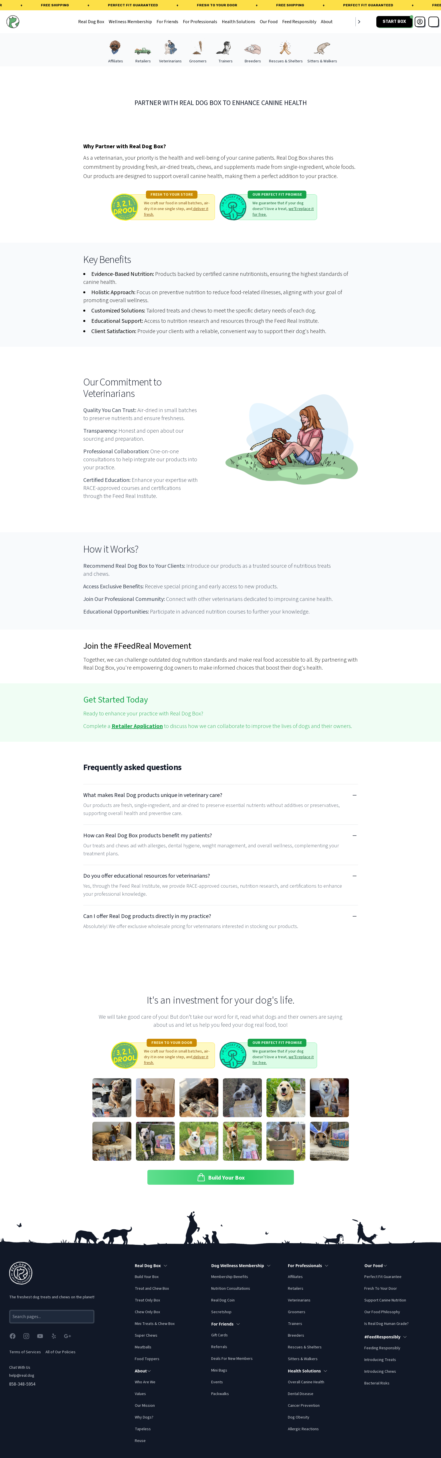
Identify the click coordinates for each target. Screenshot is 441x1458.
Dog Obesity (298, 1417)
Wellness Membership (130, 22)
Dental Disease (300, 1394)
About (327, 22)
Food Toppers (147, 1359)
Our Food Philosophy (382, 1312)
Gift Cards (219, 1335)
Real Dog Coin (223, 1300)
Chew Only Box (147, 1312)
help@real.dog (21, 1375)
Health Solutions (238, 22)
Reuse (140, 1441)
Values (140, 1394)
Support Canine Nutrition (385, 1300)
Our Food (269, 22)
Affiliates (295, 1277)
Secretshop (221, 1312)
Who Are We (145, 1382)
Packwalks (220, 1394)
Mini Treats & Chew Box (155, 1324)
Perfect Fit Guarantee (383, 1277)
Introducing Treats (380, 1360)
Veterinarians (299, 1300)
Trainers (295, 1324)
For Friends (167, 22)
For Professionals (200, 22)
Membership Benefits (229, 1277)
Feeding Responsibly (382, 1348)
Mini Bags (219, 1370)
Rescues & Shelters (305, 1347)
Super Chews (146, 1335)
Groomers (296, 1312)
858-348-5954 (22, 1384)
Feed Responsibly (299, 22)
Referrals (219, 1347)
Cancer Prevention (304, 1405)
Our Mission (145, 1405)
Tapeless (143, 1429)
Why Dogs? (144, 1417)
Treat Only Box (147, 1300)
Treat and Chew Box (152, 1288)
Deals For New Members (232, 1359)
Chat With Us (19, 1367)
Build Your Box (147, 1277)
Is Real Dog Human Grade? (386, 1324)
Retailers (295, 1288)
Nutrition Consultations (230, 1288)
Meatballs (143, 1347)
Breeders (296, 1335)
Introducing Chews (380, 1371)
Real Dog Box (91, 22)
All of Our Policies (61, 1352)
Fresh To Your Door (380, 1288)
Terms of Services (25, 1352)
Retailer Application (137, 726)
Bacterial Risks (376, 1383)
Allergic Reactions (303, 1429)
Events (217, 1382)
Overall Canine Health (306, 1382)
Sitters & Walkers (303, 1359)
